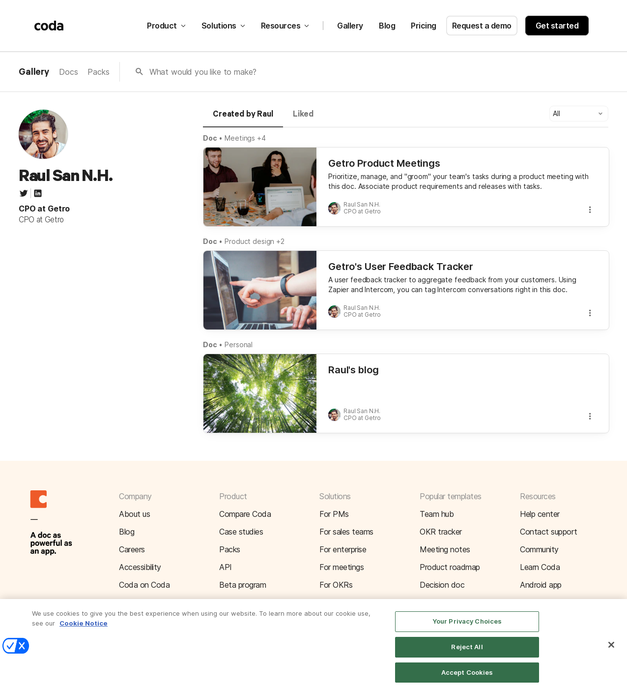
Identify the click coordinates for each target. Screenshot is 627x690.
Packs (98, 72)
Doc (210, 138)
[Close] (611, 652)
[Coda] (49, 25)
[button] (578, 113)
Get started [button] (557, 25)
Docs (68, 72)
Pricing (423, 25)
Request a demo (482, 25)
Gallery (350, 25)
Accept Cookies (467, 679)
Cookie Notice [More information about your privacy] (83, 630)
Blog (387, 25)
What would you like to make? (203, 72)
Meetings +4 (245, 138)
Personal (239, 344)
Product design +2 (255, 241)
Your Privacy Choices (467, 628)
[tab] (243, 118)
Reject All (467, 654)
